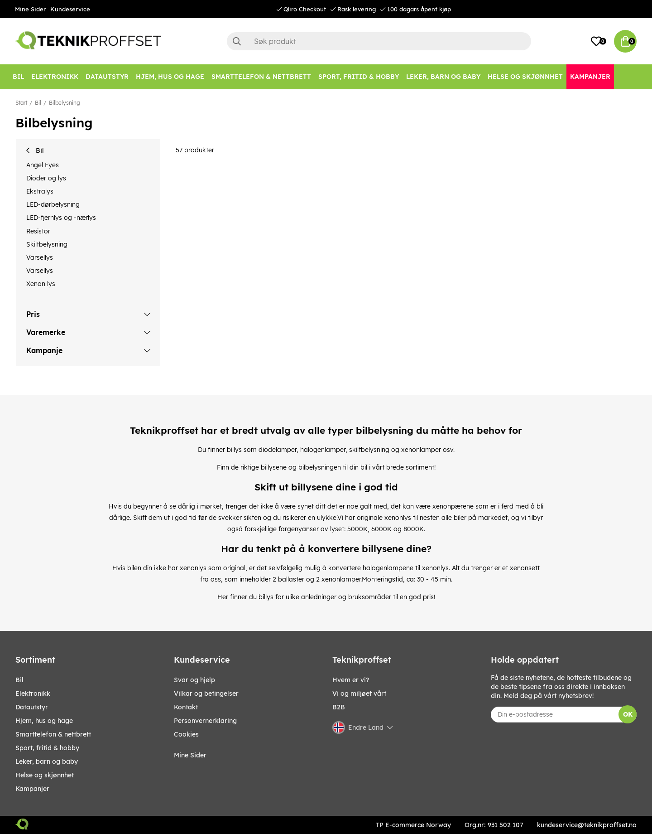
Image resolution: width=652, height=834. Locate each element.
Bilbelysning (64, 102)
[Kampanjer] (590, 76)
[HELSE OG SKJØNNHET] (525, 76)
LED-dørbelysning (53, 204)
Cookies (186, 734)
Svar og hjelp (194, 680)
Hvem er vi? (350, 680)
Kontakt (186, 707)
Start (21, 102)
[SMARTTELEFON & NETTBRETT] (261, 76)
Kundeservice (70, 9)
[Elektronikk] (55, 76)
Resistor (38, 231)
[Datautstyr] (107, 76)
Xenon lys (40, 284)
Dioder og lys (46, 178)
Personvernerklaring (205, 721)
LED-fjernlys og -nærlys (61, 217)
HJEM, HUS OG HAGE (44, 721)
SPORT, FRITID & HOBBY (47, 748)
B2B (338, 707)
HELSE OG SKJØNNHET (44, 775)
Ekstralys (39, 191)
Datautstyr (31, 707)
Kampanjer (32, 789)
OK (628, 714)
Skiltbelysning (46, 244)
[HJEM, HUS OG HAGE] (170, 76)
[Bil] (18, 76)
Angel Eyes (42, 165)
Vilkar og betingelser (206, 693)
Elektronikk (32, 693)
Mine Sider (30, 9)
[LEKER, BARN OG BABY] (443, 76)
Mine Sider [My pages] (190, 755)
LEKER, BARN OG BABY (46, 761)
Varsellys (39, 257)
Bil (38, 102)
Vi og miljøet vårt (359, 693)
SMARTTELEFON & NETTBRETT (53, 734)
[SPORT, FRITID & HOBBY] (359, 76)
